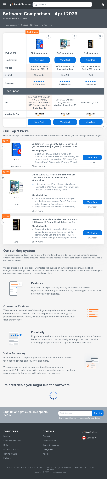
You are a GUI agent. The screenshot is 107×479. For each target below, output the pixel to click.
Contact (46, 436)
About (45, 454)
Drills (5, 445)
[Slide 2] (18, 159)
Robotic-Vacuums (11, 449)
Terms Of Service (51, 445)
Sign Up (98, 413)
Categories (48, 449)
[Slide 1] (16, 159)
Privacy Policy (49, 440)
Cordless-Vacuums (12, 440)
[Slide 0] (14, 159)
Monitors (7, 436)
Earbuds (7, 458)
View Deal (39, 60)
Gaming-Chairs (10, 454)
